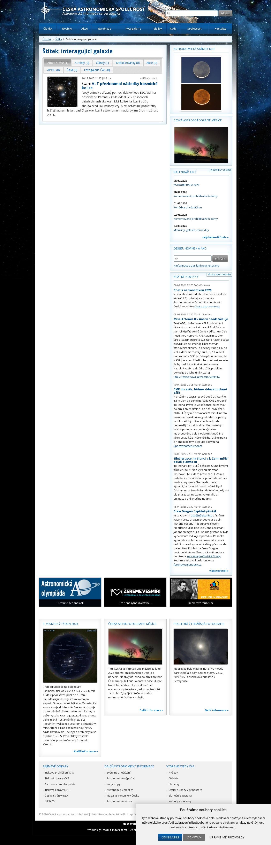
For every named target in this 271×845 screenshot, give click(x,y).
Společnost (194, 28)
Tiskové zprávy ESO (57, 790)
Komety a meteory (180, 801)
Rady (173, 28)
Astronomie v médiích (120, 790)
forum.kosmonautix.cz (187, 564)
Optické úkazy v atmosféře (185, 790)
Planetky (174, 784)
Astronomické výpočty (120, 778)
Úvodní (47, 39)
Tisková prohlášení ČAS (59, 772)
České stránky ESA (56, 795)
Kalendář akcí (185, 172)
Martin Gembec (203, 314)
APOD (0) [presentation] (53, 70)
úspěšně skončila (201, 515)
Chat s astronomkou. (207, 306)
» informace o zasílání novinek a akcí (196, 265)
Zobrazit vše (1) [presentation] (57, 63)
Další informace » (86, 751)
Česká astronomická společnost (68, 814)
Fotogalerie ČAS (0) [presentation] (97, 70)
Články (47, 28)
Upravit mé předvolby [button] (227, 837)
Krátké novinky (186, 277)
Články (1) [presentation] (102, 63)
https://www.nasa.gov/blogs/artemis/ (197, 376)
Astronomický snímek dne (194, 49)
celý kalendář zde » (215, 237)
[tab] (57, 62)
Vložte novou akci (220, 169)
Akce (84, 28)
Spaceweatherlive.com (188, 446)
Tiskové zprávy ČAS (57, 778)
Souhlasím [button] (170, 837)
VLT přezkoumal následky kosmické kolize (120, 85)
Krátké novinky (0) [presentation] (128, 63)
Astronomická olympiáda (60, 784)
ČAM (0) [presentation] (72, 70)
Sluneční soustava (180, 795)
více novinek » (219, 571)
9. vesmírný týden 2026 (60, 624)
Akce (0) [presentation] (151, 63)
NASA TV (50, 801)
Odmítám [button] (194, 837)
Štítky (58, 39)
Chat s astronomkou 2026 (192, 290)
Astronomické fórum (119, 801)
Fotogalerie (133, 28)
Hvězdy (173, 772)
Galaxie (173, 778)
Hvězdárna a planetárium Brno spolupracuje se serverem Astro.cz (132, 814)
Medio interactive (115, 830)
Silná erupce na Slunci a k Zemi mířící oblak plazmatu (201, 460)
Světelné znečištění (118, 772)
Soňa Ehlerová (202, 285)
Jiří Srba (106, 78)
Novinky (67, 28)
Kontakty (220, 28)
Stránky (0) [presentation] (82, 63)
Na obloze (104, 28)
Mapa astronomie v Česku (123, 795)
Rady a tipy (113, 784)
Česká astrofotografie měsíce (198, 120)
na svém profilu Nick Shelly (204, 556)
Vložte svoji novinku (219, 274)
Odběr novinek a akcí (190, 248)
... (55, 115)
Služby (157, 28)
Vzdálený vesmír (149, 78)
